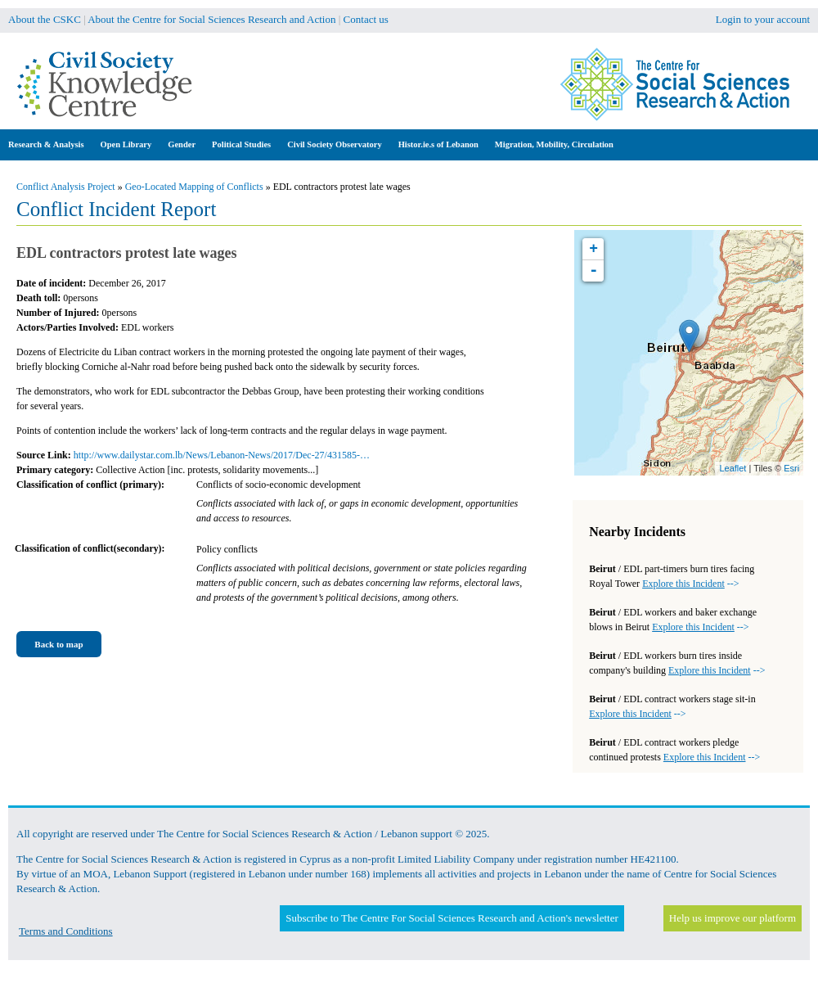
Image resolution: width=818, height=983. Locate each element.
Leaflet (732, 468)
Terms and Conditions (66, 931)
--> (690, 583)
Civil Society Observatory (334, 144)
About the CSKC (44, 19)
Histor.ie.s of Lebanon (438, 144)
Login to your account (763, 19)
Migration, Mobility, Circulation (554, 144)
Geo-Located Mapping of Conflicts (194, 186)
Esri (791, 468)
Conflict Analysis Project (65, 186)
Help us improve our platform (732, 918)
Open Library (126, 144)
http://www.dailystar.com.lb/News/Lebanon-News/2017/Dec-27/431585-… (222, 455)
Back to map (58, 644)
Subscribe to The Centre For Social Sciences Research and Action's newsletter (451, 918)
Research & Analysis (46, 144)
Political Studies (241, 144)
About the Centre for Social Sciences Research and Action (211, 19)
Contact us (366, 19)
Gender (182, 144)
